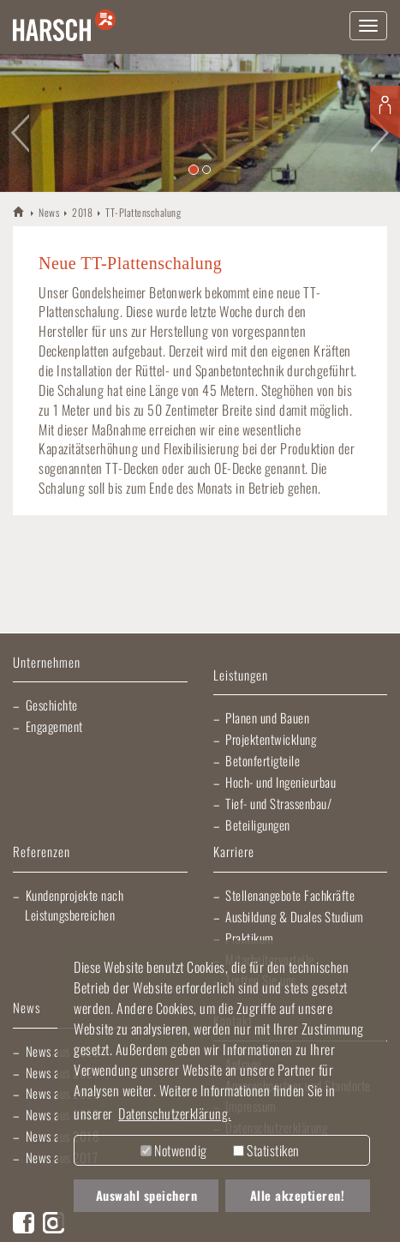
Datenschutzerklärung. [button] (174, 1113)
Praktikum (249, 937)
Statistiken (266, 1150)
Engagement (54, 726)
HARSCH (19, 211)
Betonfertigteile (262, 760)
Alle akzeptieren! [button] (297, 1195)
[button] (20, 123)
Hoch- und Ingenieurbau (280, 781)
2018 (82, 212)
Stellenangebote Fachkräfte (290, 894)
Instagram (53, 1222)
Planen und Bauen (267, 717)
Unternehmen (47, 663)
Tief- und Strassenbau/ (278, 803)
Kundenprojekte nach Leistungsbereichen (74, 904)
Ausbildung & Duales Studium (294, 916)
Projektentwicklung (270, 738)
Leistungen (240, 676)
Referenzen (41, 852)
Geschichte (52, 704)
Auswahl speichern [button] (147, 1195)
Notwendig (173, 1150)
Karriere (233, 852)
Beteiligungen (257, 824)
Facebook (23, 1222)
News (49, 212)
